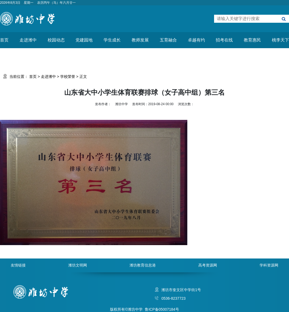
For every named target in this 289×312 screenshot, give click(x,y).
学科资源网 (269, 265)
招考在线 (224, 40)
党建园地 (84, 40)
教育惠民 (252, 40)
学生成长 (112, 40)
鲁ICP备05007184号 (162, 309)
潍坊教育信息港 (143, 265)
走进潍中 (28, 40)
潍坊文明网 (77, 265)
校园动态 (56, 40)
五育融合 (168, 40)
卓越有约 (196, 40)
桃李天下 (280, 40)
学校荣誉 (67, 76)
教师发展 (140, 40)
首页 (4, 40)
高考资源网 (207, 265)
